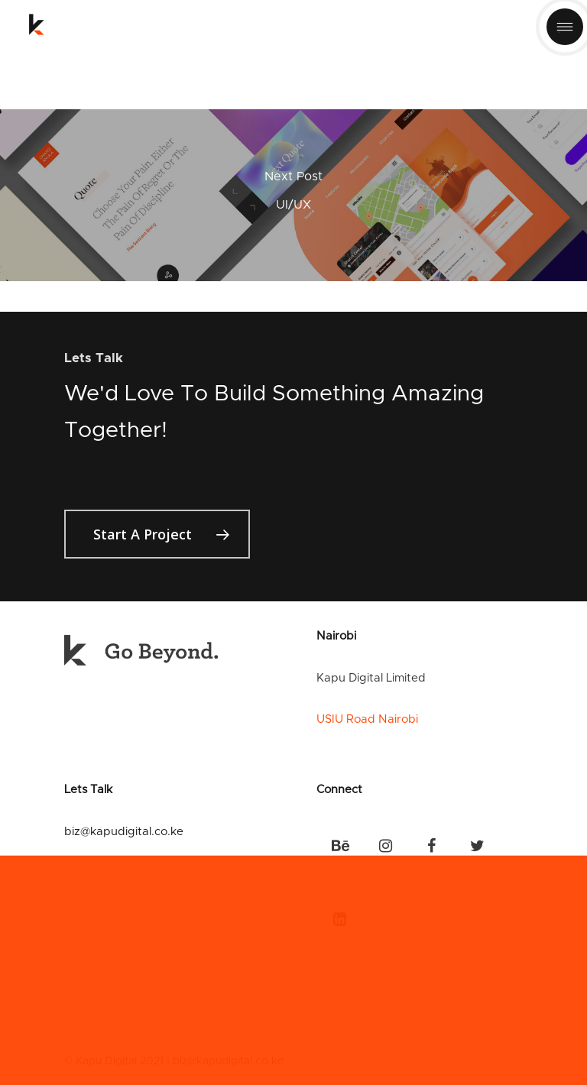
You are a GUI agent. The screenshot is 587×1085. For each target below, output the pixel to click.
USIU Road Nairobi (367, 719)
